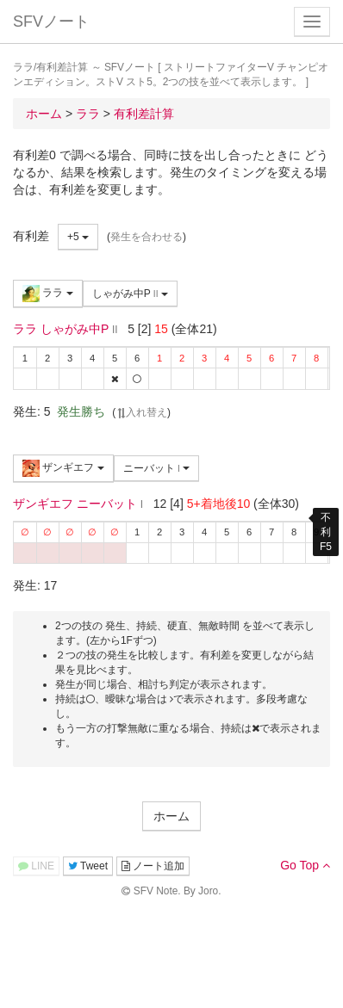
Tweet (88, 866)
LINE (36, 866)
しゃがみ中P (130, 294)
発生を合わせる (146, 237)
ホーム (171, 816)
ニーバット (156, 468)
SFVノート (51, 21)
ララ (47, 293)
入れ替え (141, 412)
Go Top (305, 865)
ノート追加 (153, 866)
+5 (78, 237)
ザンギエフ (63, 468)
